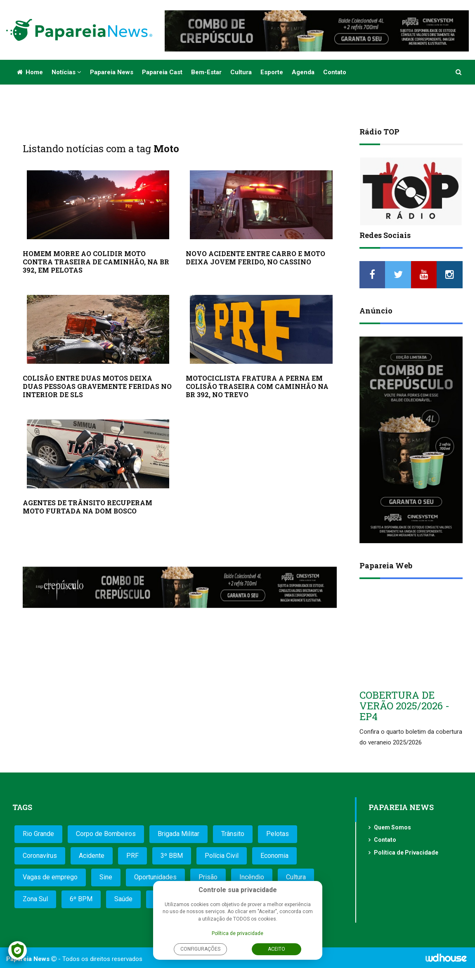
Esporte (271, 72)
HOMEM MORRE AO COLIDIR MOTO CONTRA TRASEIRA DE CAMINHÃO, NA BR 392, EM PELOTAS (96, 261)
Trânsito (232, 834)
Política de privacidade (237, 933)
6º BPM (81, 899)
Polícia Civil (222, 856)
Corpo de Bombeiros (106, 834)
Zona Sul (35, 899)
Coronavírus (40, 856)
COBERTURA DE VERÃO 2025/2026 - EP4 (404, 705)
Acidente (91, 856)
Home (30, 72)
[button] (459, 72)
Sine (105, 877)
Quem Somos (392, 827)
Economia (274, 856)
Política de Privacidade (406, 852)
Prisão (208, 877)
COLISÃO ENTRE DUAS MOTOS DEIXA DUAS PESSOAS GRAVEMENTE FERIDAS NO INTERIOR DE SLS (97, 386)
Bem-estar (206, 72)
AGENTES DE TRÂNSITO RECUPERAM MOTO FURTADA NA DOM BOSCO (87, 506)
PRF (132, 856)
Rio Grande (38, 834)
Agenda (303, 72)
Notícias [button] (66, 72)
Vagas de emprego (50, 877)
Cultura (241, 72)
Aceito (276, 949)
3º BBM (172, 856)
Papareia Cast (162, 72)
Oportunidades (155, 877)
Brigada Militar (178, 834)
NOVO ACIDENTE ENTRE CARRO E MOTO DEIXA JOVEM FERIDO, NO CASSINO (255, 257)
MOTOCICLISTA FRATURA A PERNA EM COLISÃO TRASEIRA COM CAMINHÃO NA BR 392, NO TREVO (257, 386)
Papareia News (111, 72)
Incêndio (251, 877)
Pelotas (277, 834)
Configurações (200, 949)
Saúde (123, 899)
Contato (334, 72)
